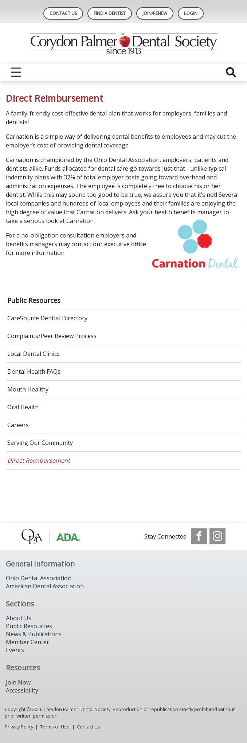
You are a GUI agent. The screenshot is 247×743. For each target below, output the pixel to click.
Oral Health (23, 407)
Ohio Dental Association (38, 578)
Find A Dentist (110, 13)
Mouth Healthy (27, 389)
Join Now (18, 682)
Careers (18, 425)
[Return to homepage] (124, 43)
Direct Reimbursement (38, 460)
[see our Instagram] (217, 536)
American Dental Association (45, 586)
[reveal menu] (16, 72)
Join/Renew (154, 13)
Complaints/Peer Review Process (52, 336)
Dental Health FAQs (33, 371)
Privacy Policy (19, 726)
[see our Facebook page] (199, 536)
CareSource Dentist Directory (47, 318)
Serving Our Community (40, 443)
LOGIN (190, 13)
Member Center (27, 642)
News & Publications (34, 634)
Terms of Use (55, 726)
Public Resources (33, 300)
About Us (18, 618)
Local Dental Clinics (33, 354)
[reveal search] (231, 72)
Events (15, 650)
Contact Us (63, 13)
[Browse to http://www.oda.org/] (58, 536)
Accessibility (22, 690)
